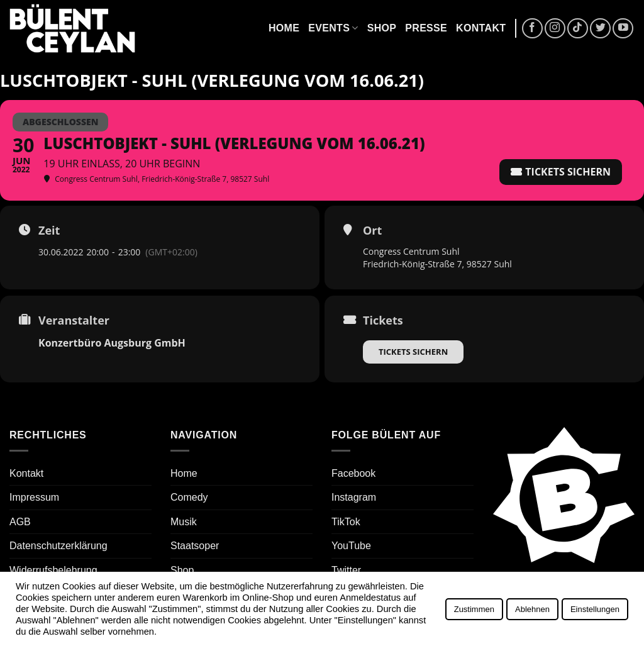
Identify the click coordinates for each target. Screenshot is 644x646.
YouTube (351, 545)
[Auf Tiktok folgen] (577, 28)
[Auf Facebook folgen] (532, 28)
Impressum (34, 497)
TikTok (345, 521)
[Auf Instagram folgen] (555, 28)
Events (333, 28)
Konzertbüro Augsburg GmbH (112, 343)
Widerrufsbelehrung (53, 570)
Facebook (353, 473)
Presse (426, 28)
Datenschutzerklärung (58, 545)
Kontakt (481, 28)
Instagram (353, 497)
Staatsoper (194, 545)
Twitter (346, 570)
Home (284, 28)
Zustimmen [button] (474, 609)
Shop (382, 28)
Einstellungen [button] (594, 609)
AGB (20, 521)
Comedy (189, 497)
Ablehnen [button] (532, 609)
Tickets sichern (413, 351)
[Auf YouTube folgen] (623, 28)
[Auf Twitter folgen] (600, 28)
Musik (183, 521)
